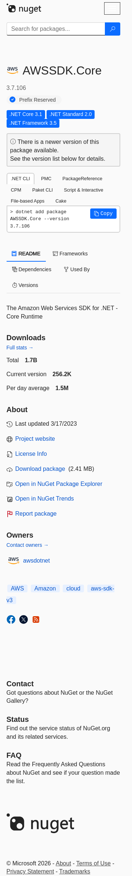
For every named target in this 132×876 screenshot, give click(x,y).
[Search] (112, 29)
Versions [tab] (25, 285)
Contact (20, 684)
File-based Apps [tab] (28, 201)
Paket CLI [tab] (42, 190)
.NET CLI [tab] (20, 178)
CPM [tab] (16, 190)
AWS (17, 588)
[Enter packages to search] (56, 29)
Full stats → (20, 347)
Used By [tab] (77, 269)
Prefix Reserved (37, 100)
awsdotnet (36, 560)
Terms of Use (93, 863)
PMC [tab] (46, 178)
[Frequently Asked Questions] (14, 755)
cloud (73, 588)
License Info (31, 454)
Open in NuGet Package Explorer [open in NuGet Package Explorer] (58, 484)
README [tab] (26, 253)
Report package (36, 513)
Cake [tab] (60, 201)
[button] (103, 213)
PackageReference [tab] (82, 178)
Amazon (45, 588)
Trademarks (74, 871)
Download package (40, 469)
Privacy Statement (30, 871)
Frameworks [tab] (70, 253)
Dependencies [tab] (31, 269)
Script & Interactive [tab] (83, 190)
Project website (35, 439)
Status (18, 719)
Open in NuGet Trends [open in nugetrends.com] (44, 498)
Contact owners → (28, 545)
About (63, 863)
